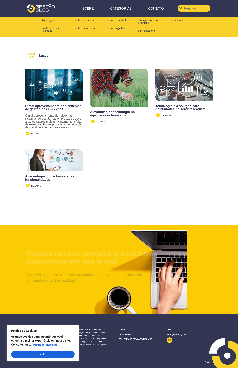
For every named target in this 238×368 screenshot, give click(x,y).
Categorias (121, 8)
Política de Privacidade (45, 346)
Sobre (88, 8)
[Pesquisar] (194, 8)
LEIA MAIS (36, 134)
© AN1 (207, 362)
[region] (43, 344)
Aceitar (43, 354)
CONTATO (156, 8)
